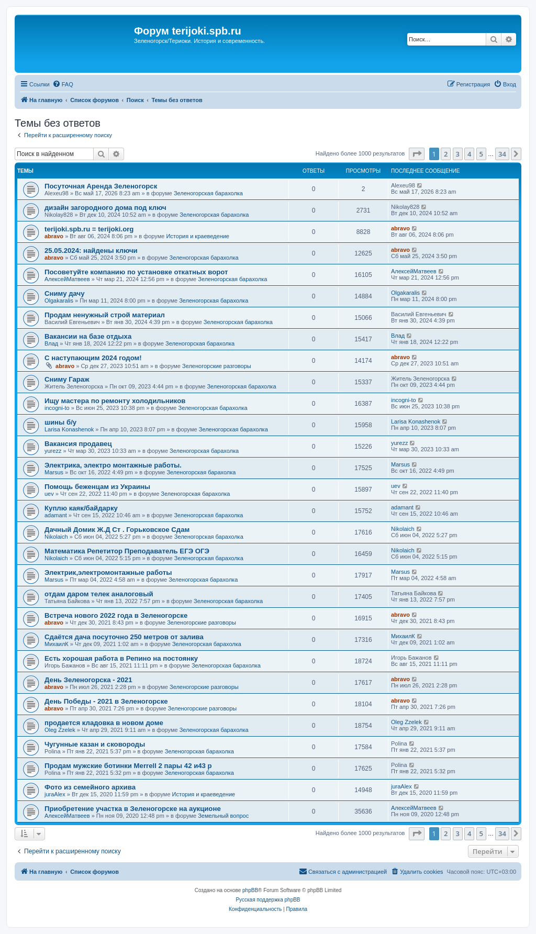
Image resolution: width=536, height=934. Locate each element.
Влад (51, 343)
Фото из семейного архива (90, 787)
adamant (55, 515)
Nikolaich (56, 536)
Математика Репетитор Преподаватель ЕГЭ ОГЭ (126, 551)
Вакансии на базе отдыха (87, 336)
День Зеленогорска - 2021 (88, 680)
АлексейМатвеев (67, 279)
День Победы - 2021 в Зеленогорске (106, 701)
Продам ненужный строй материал (104, 315)
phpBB (250, 890)
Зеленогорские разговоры (216, 366)
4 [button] (469, 154)
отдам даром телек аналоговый (98, 594)
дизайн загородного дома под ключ (105, 208)
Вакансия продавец (78, 444)
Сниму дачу (64, 293)
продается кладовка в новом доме (103, 723)
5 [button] (481, 154)
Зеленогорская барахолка (208, 193)
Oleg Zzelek (59, 730)
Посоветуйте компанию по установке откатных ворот (136, 272)
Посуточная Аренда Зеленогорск (100, 186)
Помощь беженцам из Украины (97, 487)
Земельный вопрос (223, 816)
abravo (53, 236)
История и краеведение (197, 236)
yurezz (52, 451)
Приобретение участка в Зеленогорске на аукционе (132, 809)
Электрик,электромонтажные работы (108, 572)
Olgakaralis (58, 300)
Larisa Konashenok (69, 429)
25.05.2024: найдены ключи (91, 250)
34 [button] (502, 154)
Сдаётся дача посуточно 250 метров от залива (124, 637)
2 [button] (446, 154)
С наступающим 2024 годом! (93, 358)
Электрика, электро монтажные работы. (113, 465)
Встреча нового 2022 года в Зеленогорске (115, 615)
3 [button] (458, 154)
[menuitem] (62, 84)
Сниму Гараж (67, 379)
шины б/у (60, 422)
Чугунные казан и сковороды (94, 744)
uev (49, 494)
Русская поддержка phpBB (268, 900)
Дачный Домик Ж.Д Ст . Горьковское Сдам (116, 529)
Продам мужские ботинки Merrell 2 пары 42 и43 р (128, 766)
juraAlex (54, 794)
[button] (417, 154)
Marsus (53, 472)
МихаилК (56, 644)
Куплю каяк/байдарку (81, 508)
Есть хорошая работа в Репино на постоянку (121, 658)
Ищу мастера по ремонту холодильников (114, 401)
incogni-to (57, 408)
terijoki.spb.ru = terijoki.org (88, 229)
